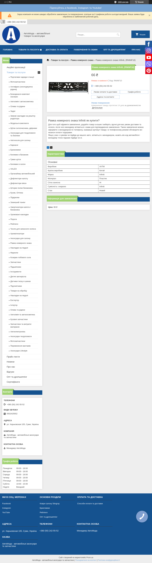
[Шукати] (118, 34)
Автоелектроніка (17, 332)
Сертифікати (13, 382)
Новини (10, 361)
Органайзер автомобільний (22, 174)
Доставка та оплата (57, 50)
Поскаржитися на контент (85, 560)
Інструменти (15, 272)
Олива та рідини (17, 106)
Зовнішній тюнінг (17, 202)
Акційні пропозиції (16, 67)
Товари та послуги (28, 50)
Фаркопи (14, 253)
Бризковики (15, 150)
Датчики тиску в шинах (20, 281)
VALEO (13, 169)
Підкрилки (14, 197)
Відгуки (10, 371)
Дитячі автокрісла (18, 276)
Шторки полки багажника (21, 188)
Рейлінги (14, 224)
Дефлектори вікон (18, 183)
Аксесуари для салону (20, 238)
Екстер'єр (14, 300)
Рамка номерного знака (82, 60)
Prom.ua (90, 557)
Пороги (13, 219)
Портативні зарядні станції (22, 77)
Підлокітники (16, 286)
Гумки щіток (15, 159)
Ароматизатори (17, 233)
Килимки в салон (18, 164)
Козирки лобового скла (20, 257)
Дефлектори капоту (19, 178)
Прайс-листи (13, 356)
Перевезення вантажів (20, 346)
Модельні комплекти (19, 123)
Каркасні (14, 145)
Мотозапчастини (17, 82)
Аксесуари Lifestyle (18, 351)
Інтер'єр (13, 305)
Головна (7, 50)
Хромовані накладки (19, 214)
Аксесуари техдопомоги (21, 336)
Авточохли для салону (20, 140)
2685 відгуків (123, 2)
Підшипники (15, 267)
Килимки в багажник (19, 155)
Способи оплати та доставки (90, 503)
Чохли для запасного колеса (23, 229)
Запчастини (15, 262)
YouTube (6, 512)
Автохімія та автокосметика (22, 314)
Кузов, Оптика (16, 193)
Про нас (136, 50)
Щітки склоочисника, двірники (23, 128)
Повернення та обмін (85, 50)
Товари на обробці (18, 291)
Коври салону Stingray (50, 503)
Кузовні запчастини (19, 319)
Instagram (6, 508)
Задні (12, 111)
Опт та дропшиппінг (114, 50)
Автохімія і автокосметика (21, 101)
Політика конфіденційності (109, 560)
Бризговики (45, 508)
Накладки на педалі (19, 248)
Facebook (6, 503)
